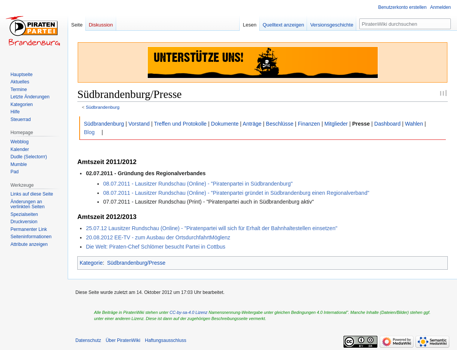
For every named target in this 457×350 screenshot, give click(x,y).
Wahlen (414, 124)
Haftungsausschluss (165, 340)
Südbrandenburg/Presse (136, 263)
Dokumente (225, 124)
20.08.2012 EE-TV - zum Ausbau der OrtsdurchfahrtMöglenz (158, 237)
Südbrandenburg (103, 107)
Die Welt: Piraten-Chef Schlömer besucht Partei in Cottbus (155, 247)
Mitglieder (336, 124)
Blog (89, 132)
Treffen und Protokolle (180, 124)
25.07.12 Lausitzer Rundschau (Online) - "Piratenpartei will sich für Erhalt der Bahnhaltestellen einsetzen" (211, 228)
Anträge (252, 124)
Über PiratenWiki (123, 340)
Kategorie (91, 263)
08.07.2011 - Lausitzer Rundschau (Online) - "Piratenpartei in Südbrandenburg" (197, 184)
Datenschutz (88, 340)
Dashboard (387, 124)
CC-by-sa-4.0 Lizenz (188, 312)
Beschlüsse (280, 124)
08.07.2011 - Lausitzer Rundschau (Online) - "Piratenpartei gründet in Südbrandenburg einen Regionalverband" (236, 193)
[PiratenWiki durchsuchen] (405, 23)
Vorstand (139, 124)
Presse (361, 124)
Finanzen (309, 124)
